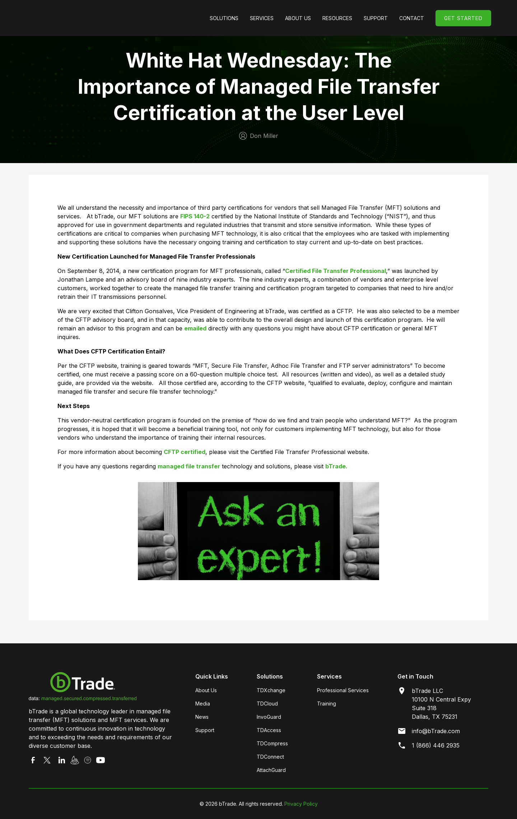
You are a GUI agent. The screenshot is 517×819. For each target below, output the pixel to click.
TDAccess (269, 730)
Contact (411, 18)
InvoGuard (269, 717)
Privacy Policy (301, 804)
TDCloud (267, 703)
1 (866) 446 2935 (436, 745)
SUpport (376, 18)
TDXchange (271, 690)
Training (326, 703)
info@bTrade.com (436, 731)
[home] (80, 18)
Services (262, 18)
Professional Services (343, 690)
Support (204, 730)
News (202, 717)
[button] (224, 18)
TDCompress (272, 743)
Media (202, 703)
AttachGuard (271, 770)
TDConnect (270, 757)
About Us (298, 18)
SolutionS (224, 18)
